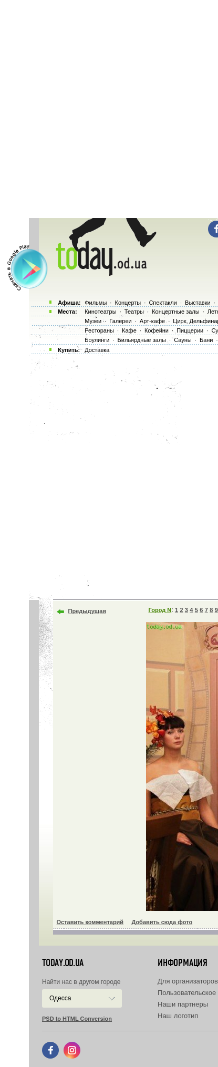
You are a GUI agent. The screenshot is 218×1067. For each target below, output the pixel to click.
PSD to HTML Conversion (77, 1019)
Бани (206, 340)
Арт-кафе (152, 321)
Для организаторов (188, 981)
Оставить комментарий (90, 922)
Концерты (128, 302)
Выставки (198, 302)
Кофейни (156, 330)
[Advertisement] (109, 109)
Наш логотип (178, 1016)
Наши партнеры (183, 1004)
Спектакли (163, 302)
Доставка (97, 350)
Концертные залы (175, 311)
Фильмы (96, 302)
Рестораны (99, 330)
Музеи (93, 321)
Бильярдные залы (142, 340)
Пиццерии (190, 330)
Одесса (60, 998)
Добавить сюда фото (161, 922)
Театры (134, 311)
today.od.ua (63, 963)
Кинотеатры (100, 311)
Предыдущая (87, 611)
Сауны (183, 340)
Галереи (120, 321)
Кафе (129, 330)
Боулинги (97, 340)
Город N (160, 610)
